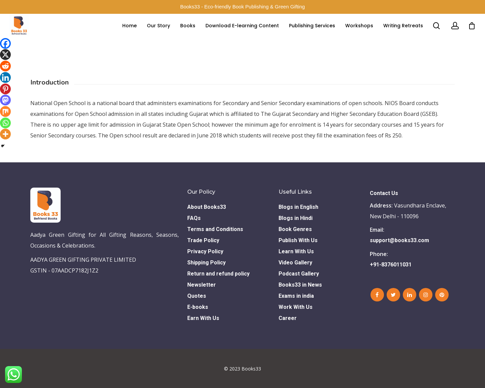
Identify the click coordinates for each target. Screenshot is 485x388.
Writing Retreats (403, 32)
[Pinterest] (5, 89)
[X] (5, 54)
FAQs (194, 218)
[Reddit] (5, 66)
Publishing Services (312, 32)
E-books (197, 307)
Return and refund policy (218, 273)
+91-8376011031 (391, 264)
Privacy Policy (205, 251)
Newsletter (201, 285)
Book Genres (295, 229)
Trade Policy (203, 240)
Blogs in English (298, 207)
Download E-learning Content (242, 32)
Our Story (158, 32)
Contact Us (384, 193)
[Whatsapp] (5, 123)
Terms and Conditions (215, 229)
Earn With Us (203, 318)
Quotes (196, 296)
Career (288, 318)
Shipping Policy (206, 262)
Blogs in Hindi (296, 218)
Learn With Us (296, 251)
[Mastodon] (5, 100)
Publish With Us (298, 240)
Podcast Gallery (299, 273)
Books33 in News (300, 285)
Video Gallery (295, 262)
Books (187, 32)
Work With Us (296, 307)
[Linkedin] (5, 77)
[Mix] (5, 111)
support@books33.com (399, 240)
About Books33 (206, 207)
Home (129, 32)
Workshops (359, 32)
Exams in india (296, 296)
